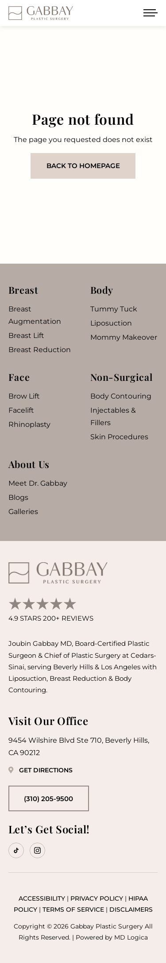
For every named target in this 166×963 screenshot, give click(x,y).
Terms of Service (73, 909)
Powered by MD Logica (112, 937)
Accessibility (42, 898)
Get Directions (40, 770)
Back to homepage (83, 165)
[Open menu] (150, 12)
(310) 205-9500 (48, 798)
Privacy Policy (96, 898)
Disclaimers (131, 909)
